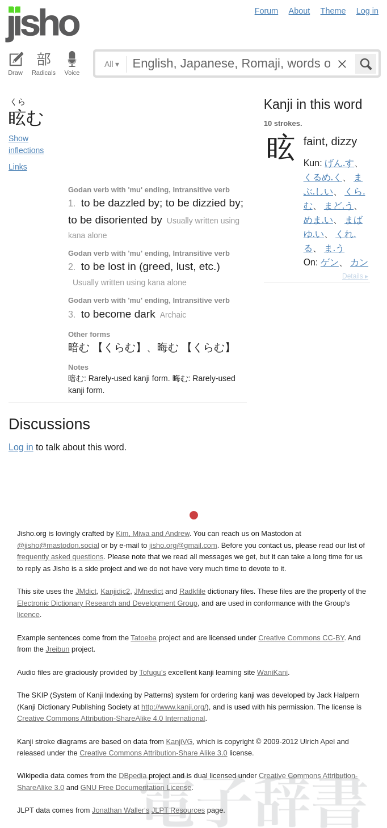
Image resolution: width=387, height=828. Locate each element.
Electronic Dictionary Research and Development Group (107, 603)
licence (28, 614)
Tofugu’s (152, 672)
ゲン (330, 262)
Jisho (42, 24)
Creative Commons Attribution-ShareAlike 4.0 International (111, 718)
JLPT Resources (178, 810)
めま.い (318, 219)
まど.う (339, 205)
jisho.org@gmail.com (183, 545)
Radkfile (192, 591)
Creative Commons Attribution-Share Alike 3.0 (153, 753)
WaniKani (272, 672)
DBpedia (132, 775)
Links (18, 166)
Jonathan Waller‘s (120, 810)
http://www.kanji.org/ (174, 707)
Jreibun (58, 649)
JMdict (85, 591)
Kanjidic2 (115, 591)
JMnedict (148, 591)
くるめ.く (323, 177)
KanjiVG (179, 741)
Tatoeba (144, 637)
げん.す (339, 163)
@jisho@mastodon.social (58, 545)
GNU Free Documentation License (136, 787)
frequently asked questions (60, 556)
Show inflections (26, 144)
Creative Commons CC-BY (301, 637)
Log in (367, 10)
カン (359, 262)
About (299, 10)
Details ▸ (355, 276)
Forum (267, 10)
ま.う (334, 248)
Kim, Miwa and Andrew (152, 533)
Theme (333, 10)
